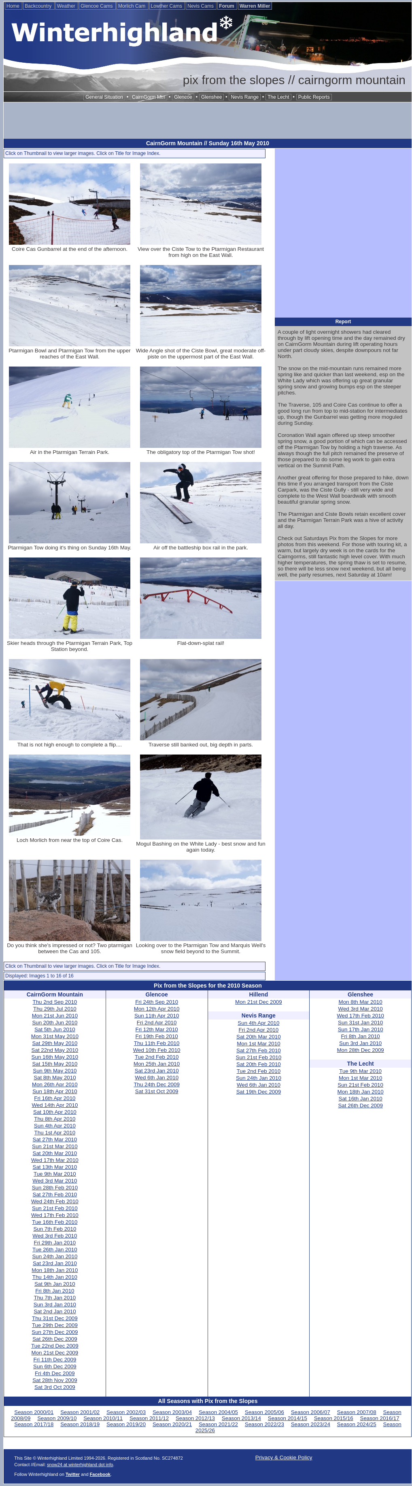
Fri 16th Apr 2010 (54, 1098)
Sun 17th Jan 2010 (360, 1029)
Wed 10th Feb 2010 (157, 1050)
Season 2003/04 (172, 1412)
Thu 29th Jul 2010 (54, 1009)
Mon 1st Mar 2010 (258, 1044)
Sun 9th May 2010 (54, 1071)
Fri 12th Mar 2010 (157, 1029)
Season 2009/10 (56, 1418)
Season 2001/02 (80, 1412)
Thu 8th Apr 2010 (54, 1119)
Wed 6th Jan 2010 (156, 1078)
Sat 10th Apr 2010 (54, 1112)
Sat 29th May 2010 (54, 1043)
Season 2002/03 (126, 1412)
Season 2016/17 (379, 1418)
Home (13, 6)
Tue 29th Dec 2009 (55, 1325)
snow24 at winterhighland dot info (80, 1464)
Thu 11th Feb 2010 (157, 1043)
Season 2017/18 (33, 1424)
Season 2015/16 (333, 1418)
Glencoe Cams (97, 6)
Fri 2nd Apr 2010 (157, 1023)
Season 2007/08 (356, 1412)
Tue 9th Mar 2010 (55, 1174)
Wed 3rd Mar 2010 (54, 1181)
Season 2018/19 (80, 1424)
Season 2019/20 (126, 1424)
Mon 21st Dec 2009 (55, 1353)
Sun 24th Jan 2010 (54, 1256)
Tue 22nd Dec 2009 (55, 1346)
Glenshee (211, 97)
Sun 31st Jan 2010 (360, 1023)
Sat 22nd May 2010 (55, 1050)
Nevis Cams (201, 6)
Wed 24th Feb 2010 (55, 1201)
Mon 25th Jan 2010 (157, 1064)
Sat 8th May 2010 (55, 1078)
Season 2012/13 (195, 1418)
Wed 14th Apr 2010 (55, 1105)
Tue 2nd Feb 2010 (156, 1057)
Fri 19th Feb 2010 (157, 1036)
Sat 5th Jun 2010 (54, 1029)
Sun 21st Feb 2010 (55, 1208)
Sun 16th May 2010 (55, 1057)
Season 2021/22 (218, 1424)
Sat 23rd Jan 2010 (55, 1263)
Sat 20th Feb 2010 (258, 1064)
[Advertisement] (208, 120)
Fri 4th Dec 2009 (55, 1373)
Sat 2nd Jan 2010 (55, 1311)
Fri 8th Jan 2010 (54, 1291)
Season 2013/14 (241, 1418)
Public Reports (314, 97)
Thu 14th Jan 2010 (54, 1277)
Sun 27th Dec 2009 (55, 1332)
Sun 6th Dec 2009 (54, 1366)
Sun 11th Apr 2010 (156, 1016)
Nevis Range (245, 97)
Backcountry (39, 6)
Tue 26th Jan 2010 (54, 1249)
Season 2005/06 (264, 1412)
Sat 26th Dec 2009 (54, 1339)
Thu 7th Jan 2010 (55, 1298)
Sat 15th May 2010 (54, 1064)
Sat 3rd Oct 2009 (54, 1387)
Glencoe (183, 97)
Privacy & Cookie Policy (283, 1457)
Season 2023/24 (310, 1424)
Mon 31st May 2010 (55, 1036)
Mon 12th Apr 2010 (157, 1009)
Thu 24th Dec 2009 (156, 1084)
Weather (66, 6)
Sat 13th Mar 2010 (55, 1167)
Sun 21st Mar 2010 (55, 1146)
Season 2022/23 (264, 1424)
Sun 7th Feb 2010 (54, 1229)
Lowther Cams (167, 6)
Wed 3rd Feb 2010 (54, 1236)
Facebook (100, 1474)
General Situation (104, 97)
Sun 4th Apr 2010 (55, 1126)
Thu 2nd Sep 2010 (55, 1002)
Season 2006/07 (310, 1412)
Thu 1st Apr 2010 (55, 1133)
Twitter (73, 1474)
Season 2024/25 (356, 1424)
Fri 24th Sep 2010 (156, 1002)
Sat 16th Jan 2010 (360, 1099)
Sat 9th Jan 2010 (54, 1284)
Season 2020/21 (172, 1424)
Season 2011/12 (149, 1418)
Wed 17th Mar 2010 (55, 1160)
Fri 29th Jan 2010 (55, 1243)
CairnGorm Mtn (148, 97)
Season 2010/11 (103, 1418)
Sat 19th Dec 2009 (258, 1092)
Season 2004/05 (218, 1412)
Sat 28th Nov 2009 (54, 1380)
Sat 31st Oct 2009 (156, 1091)
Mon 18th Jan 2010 (55, 1270)
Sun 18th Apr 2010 (54, 1091)
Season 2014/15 (287, 1418)
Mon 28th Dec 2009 (360, 1050)
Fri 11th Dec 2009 (54, 1360)
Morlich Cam (132, 6)
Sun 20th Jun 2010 (54, 1023)
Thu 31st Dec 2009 (55, 1318)
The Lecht (278, 97)
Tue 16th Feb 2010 (54, 1222)
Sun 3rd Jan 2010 (55, 1305)
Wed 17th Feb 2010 (55, 1215)
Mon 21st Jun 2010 (55, 1016)
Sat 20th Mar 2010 (55, 1153)
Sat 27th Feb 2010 (55, 1194)
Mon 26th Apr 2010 (55, 1084)
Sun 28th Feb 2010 (55, 1188)
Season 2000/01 (33, 1412)
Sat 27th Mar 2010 (55, 1139)
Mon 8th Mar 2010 (360, 1002)
